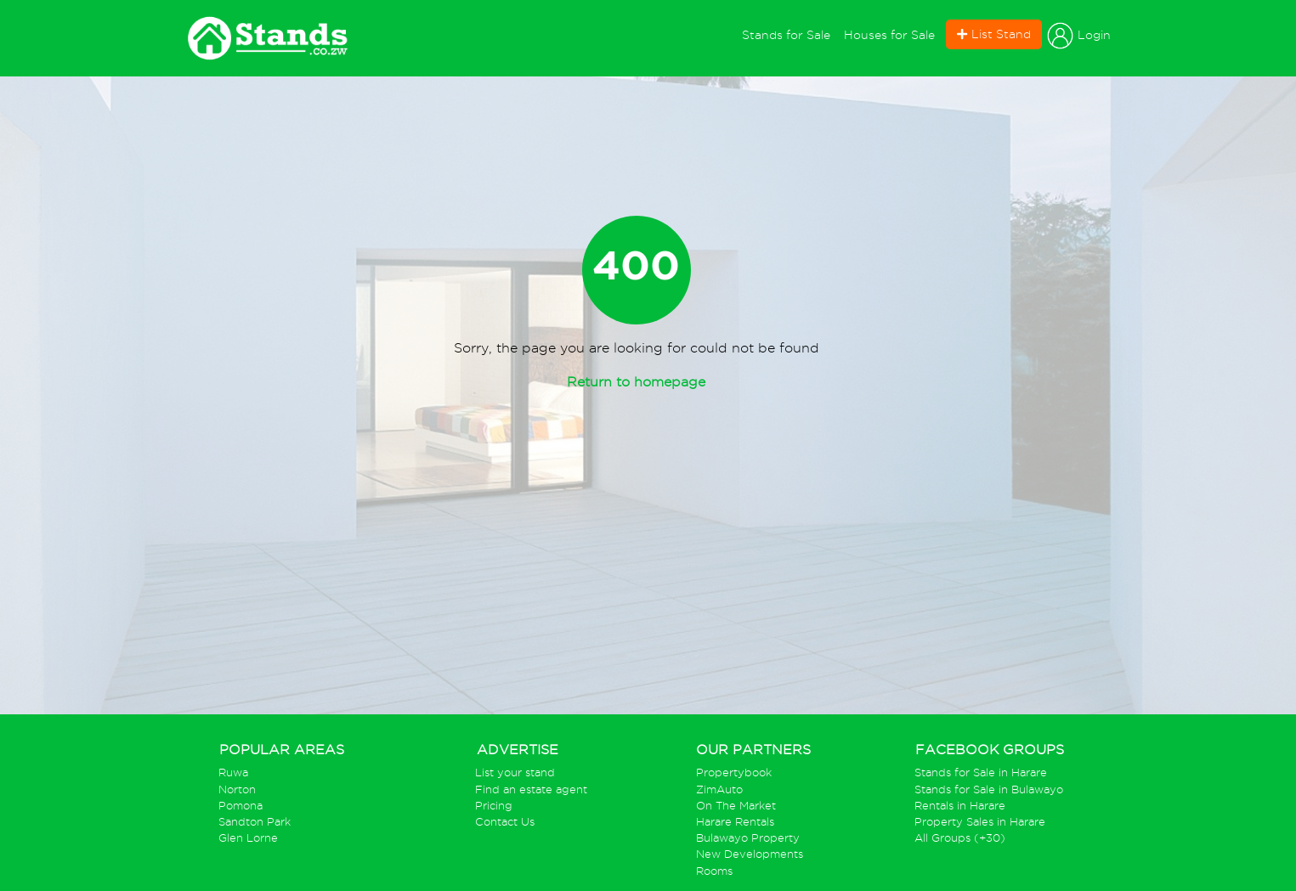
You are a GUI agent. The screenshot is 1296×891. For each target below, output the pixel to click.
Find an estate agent (531, 789)
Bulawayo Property (748, 837)
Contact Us (505, 821)
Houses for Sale (889, 35)
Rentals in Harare (959, 805)
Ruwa (233, 772)
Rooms (714, 871)
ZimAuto (719, 789)
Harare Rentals (735, 821)
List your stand (515, 772)
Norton (237, 789)
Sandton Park (254, 821)
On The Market (736, 805)
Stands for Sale (789, 33)
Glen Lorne (248, 837)
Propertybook (734, 772)
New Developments (749, 854)
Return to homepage (636, 382)
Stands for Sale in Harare (980, 772)
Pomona (240, 805)
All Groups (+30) (959, 837)
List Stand (993, 34)
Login (1079, 35)
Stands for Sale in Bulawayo (988, 789)
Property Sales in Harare (979, 821)
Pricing (493, 805)
